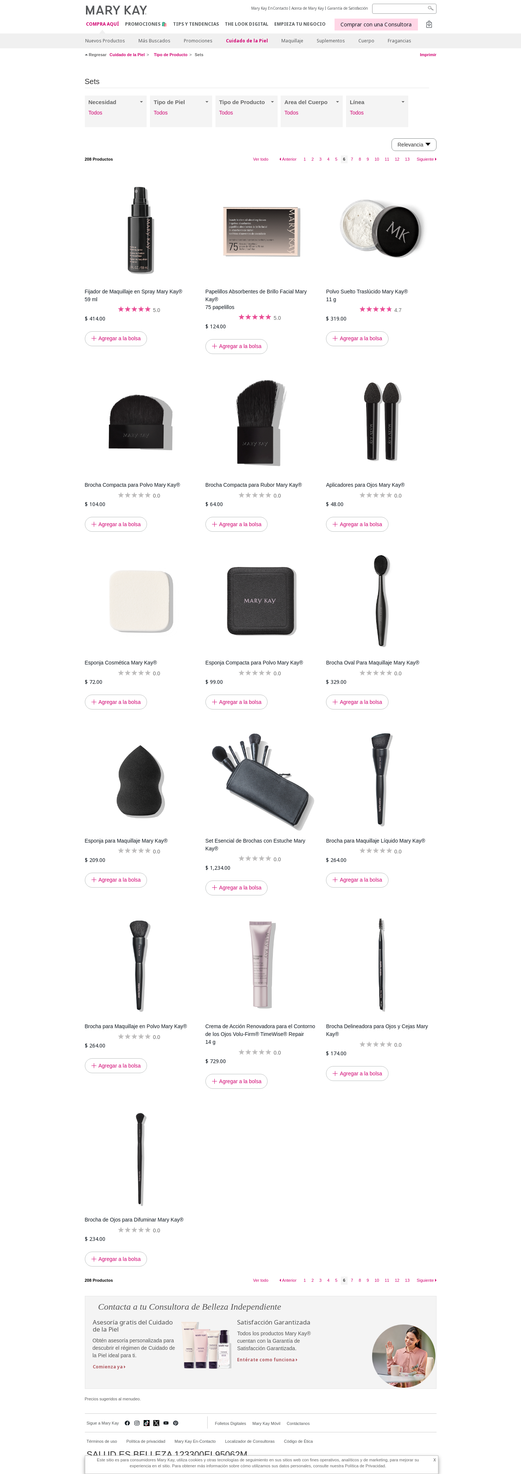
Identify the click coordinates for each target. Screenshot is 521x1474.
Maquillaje (292, 41)
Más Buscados (154, 41)
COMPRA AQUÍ (102, 24)
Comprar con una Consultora (376, 24)
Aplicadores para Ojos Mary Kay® (365, 485)
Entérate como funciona (266, 1359)
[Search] (404, 9)
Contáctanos (298, 1423)
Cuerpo (366, 41)
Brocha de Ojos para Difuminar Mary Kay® (134, 1220)
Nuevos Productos (105, 41)
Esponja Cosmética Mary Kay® (121, 663)
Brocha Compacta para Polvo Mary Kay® (132, 485)
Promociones (198, 41)
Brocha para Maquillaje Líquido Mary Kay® (375, 841)
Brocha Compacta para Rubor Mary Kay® (253, 485)
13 (407, 159)
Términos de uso (102, 1441)
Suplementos (331, 41)
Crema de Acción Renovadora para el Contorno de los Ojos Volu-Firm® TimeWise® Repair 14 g (260, 1034)
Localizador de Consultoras (250, 1441)
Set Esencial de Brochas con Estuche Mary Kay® (255, 845)
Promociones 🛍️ (146, 24)
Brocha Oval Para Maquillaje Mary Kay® (372, 663)
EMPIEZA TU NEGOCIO (300, 24)
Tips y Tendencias (196, 24)
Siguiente (425, 159)
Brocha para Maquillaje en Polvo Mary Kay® (136, 1026)
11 (387, 159)
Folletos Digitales (230, 1423)
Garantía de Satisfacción (347, 8)
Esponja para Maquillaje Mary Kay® (126, 841)
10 (376, 159)
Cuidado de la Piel (247, 41)
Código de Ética (298, 1441)
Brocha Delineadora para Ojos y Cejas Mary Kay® (377, 1030)
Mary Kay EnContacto (269, 8)
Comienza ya (108, 1367)
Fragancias (399, 41)
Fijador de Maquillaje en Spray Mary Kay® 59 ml (133, 295)
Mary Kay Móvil (266, 1423)
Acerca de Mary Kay (307, 8)
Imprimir (428, 54)
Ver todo (260, 159)
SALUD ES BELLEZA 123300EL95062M (167, 1454)
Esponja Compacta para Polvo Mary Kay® (254, 663)
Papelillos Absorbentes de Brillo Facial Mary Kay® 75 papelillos (256, 299)
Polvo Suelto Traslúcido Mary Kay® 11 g (367, 295)
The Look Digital (246, 24)
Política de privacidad (145, 1441)
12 (397, 159)
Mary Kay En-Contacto (195, 1441)
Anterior (289, 159)
